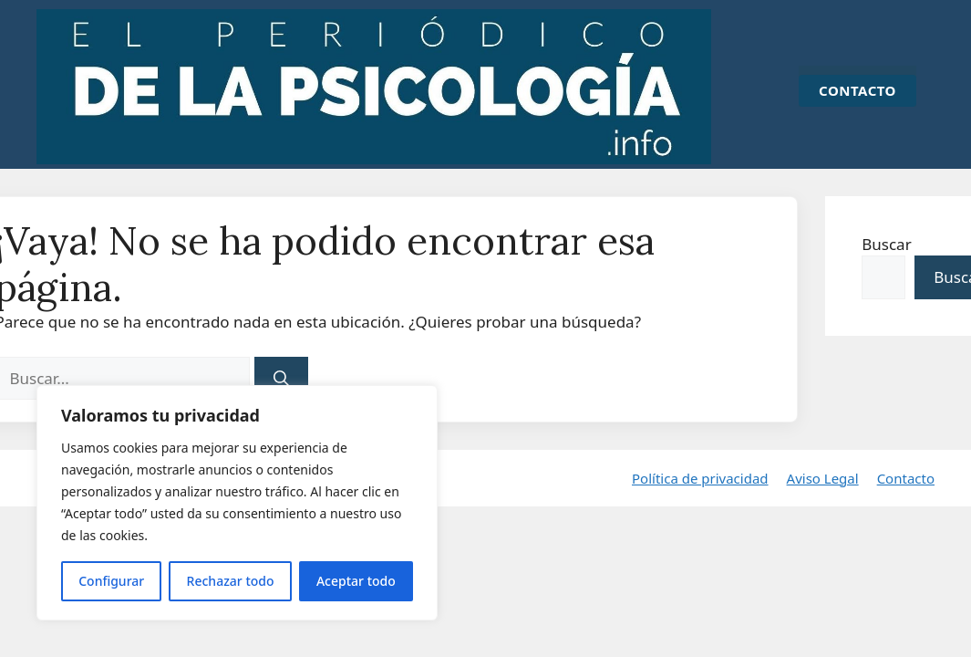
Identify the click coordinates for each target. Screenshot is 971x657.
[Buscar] (282, 380)
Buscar (886, 244)
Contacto (906, 481)
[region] (237, 502)
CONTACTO (857, 90)
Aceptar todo (356, 580)
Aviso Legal (823, 481)
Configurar (111, 580)
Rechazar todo (230, 580)
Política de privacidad (700, 481)
